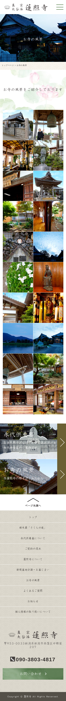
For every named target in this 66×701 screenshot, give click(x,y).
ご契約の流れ (33, 548)
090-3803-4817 (35, 659)
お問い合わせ (31, 674)
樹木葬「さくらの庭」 (33, 527)
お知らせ (32, 601)
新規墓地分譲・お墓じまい (33, 569)
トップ (33, 517)
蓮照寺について (33, 559)
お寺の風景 (33, 580)
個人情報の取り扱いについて (33, 611)
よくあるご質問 (33, 590)
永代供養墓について (33, 538)
